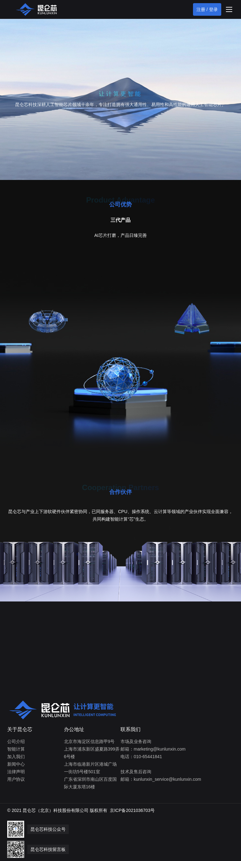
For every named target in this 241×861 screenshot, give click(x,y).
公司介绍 (16, 741)
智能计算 (16, 749)
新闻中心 (16, 764)
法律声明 (16, 771)
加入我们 (16, 756)
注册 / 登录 (207, 9)
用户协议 (16, 779)
